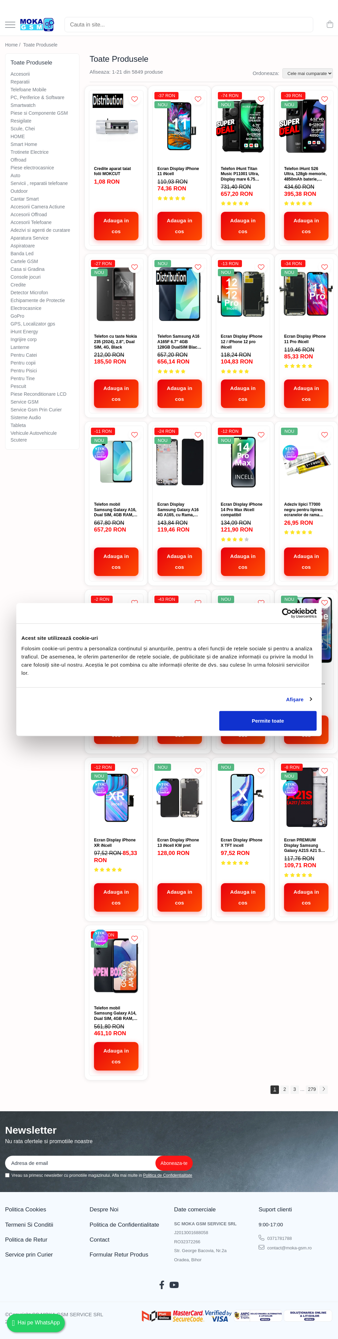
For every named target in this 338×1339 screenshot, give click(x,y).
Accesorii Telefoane (31, 222)
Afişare (295, 699)
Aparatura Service (30, 238)
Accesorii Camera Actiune (38, 206)
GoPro (17, 316)
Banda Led (22, 253)
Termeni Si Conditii (29, 1225)
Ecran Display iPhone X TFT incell (242, 843)
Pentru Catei (24, 355)
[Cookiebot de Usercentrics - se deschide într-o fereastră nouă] (287, 613)
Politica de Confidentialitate (167, 1175)
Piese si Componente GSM (39, 113)
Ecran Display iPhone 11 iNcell (178, 171)
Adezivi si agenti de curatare (40, 230)
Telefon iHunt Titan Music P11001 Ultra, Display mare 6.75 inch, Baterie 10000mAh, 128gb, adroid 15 (240, 174)
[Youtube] (174, 1285)
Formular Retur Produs (119, 1254)
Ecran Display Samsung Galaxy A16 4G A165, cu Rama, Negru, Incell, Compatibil (178, 510)
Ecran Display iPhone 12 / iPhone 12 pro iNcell (242, 341)
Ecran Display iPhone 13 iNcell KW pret (178, 843)
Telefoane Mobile (28, 89)
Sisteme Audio (26, 417)
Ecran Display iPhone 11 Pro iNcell (305, 339)
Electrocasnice (26, 308)
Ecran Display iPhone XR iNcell (115, 843)
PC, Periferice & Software (37, 97)
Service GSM (24, 402)
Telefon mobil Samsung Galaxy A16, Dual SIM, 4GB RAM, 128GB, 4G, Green (115, 510)
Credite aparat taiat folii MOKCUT (112, 171)
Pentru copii (23, 363)
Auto (15, 175)
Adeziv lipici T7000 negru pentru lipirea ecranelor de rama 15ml (303, 510)
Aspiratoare (23, 245)
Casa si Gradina (27, 269)
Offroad (18, 160)
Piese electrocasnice (32, 167)
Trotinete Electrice (30, 152)
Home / (13, 45)
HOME (18, 136)
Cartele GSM (24, 261)
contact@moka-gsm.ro (285, 1247)
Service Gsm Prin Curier (36, 409)
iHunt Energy (24, 331)
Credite (18, 284)
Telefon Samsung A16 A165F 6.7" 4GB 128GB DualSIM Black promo (178, 342)
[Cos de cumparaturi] (330, 25)
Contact (100, 1239)
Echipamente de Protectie (38, 300)
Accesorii (20, 74)
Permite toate (268, 721)
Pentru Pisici (24, 370)
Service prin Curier (29, 1254)
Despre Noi (104, 1209)
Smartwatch (23, 105)
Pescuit (18, 386)
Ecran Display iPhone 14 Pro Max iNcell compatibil (242, 509)
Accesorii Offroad (29, 214)
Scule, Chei (23, 128)
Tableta (18, 425)
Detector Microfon (29, 292)
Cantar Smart (25, 199)
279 (312, 1089)
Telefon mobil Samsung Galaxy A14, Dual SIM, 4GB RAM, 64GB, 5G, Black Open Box (115, 1014)
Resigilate (21, 121)
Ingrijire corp (24, 339)
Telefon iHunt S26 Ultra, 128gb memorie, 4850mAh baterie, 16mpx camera (305, 174)
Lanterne (20, 347)
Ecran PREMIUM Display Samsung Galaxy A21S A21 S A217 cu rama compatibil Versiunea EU (304, 846)
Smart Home (24, 144)
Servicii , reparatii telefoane (39, 183)
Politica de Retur (26, 1239)
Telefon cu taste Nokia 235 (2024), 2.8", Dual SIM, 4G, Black (115, 341)
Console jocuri (26, 277)
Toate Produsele (40, 45)
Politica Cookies (25, 1209)
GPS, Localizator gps (33, 324)
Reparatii (20, 82)
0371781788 (275, 1238)
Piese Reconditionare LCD (39, 394)
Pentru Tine (23, 378)
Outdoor (19, 191)
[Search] (188, 24)
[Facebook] (161, 1285)
